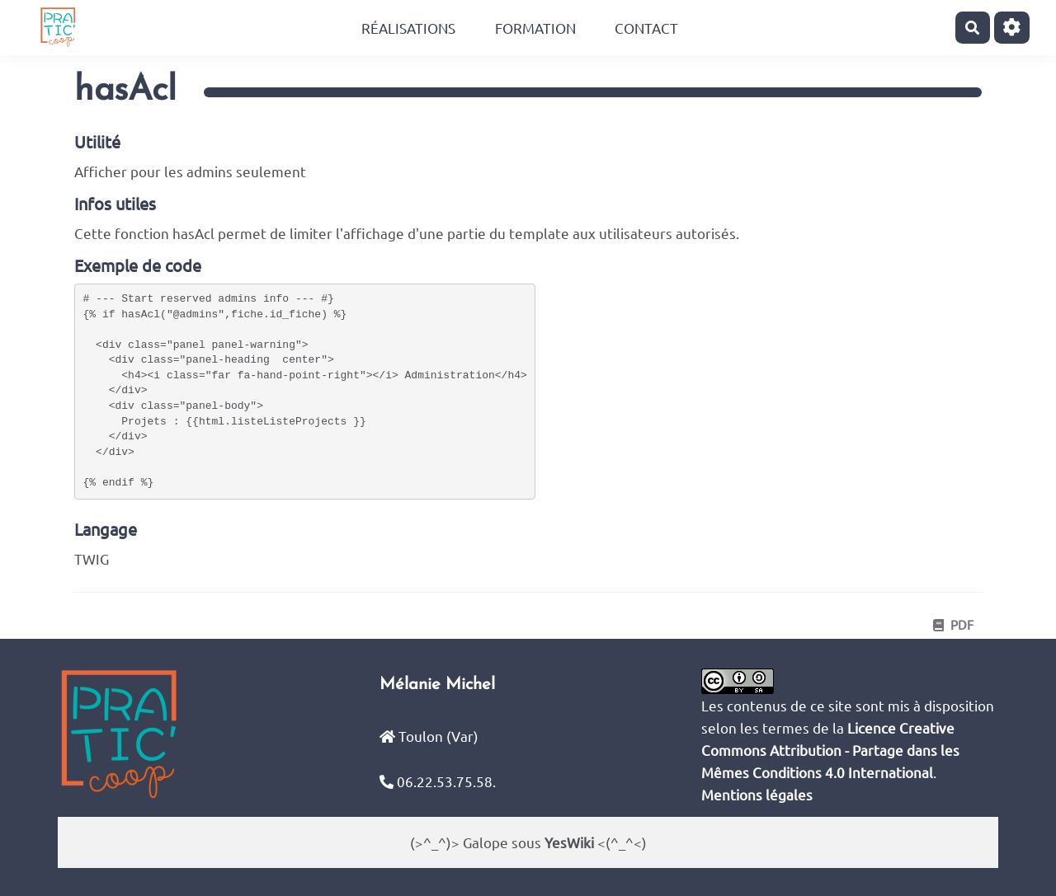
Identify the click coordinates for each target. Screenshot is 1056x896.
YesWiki (569, 842)
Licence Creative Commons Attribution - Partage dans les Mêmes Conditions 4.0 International (830, 750)
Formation (535, 27)
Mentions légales (757, 794)
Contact (646, 27)
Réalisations (408, 27)
